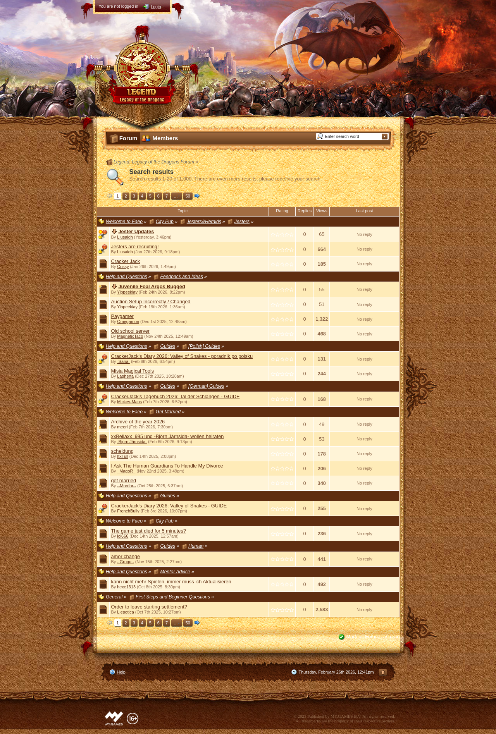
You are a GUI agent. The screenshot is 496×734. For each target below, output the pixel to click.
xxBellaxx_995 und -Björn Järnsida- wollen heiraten (167, 436)
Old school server (130, 331)
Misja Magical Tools (132, 371)
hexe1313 (126, 586)
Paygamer (122, 316)
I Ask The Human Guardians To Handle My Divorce (167, 466)
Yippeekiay (127, 292)
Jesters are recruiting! (135, 246)
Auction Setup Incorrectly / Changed (151, 301)
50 (188, 196)
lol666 (122, 536)
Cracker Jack (125, 261)
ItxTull (122, 456)
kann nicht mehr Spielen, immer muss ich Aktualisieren (171, 581)
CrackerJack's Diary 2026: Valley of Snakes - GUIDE (169, 506)
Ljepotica (125, 612)
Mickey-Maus (129, 401)
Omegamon (128, 321)
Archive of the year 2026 (138, 422)
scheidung (122, 451)
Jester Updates (136, 231)
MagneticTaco (130, 336)
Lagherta (125, 376)
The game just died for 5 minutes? (148, 531)
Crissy (123, 266)
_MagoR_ (126, 471)
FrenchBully (128, 511)
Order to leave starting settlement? (149, 607)
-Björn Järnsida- (132, 441)
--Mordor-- (126, 485)
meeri (122, 427)
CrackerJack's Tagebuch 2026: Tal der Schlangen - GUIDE (175, 396)
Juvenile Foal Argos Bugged (152, 286)
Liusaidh (125, 237)
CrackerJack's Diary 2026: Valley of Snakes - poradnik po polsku (182, 356)
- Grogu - (125, 561)
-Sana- (123, 361)
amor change (125, 556)
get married (123, 480)
